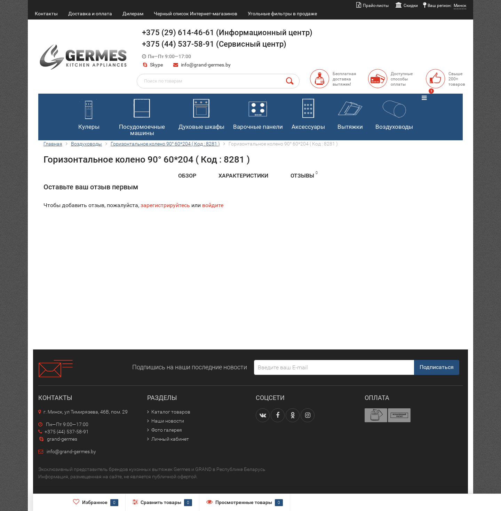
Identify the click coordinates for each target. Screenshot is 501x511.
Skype (152, 65)
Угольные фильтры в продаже (282, 13)
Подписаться (437, 367)
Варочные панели (258, 112)
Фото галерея (166, 430)
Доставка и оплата (90, 13)
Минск (460, 5)
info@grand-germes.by (206, 65)
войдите (212, 205)
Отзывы (304, 174)
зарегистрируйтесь (165, 205)
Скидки (411, 5)
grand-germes (57, 439)
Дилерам (132, 13)
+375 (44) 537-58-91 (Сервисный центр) (214, 44)
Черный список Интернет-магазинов (195, 13)
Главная (52, 144)
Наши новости (167, 421)
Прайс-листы (376, 5)
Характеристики (243, 175)
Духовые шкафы (201, 112)
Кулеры (88, 112)
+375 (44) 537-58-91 (63, 431)
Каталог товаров (170, 412)
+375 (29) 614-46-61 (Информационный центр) (227, 32)
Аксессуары (308, 112)
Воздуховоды (394, 112)
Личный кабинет (170, 439)
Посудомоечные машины (142, 116)
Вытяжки (349, 112)
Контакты (46, 13)
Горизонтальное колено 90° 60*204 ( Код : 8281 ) (165, 144)
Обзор (187, 175)
